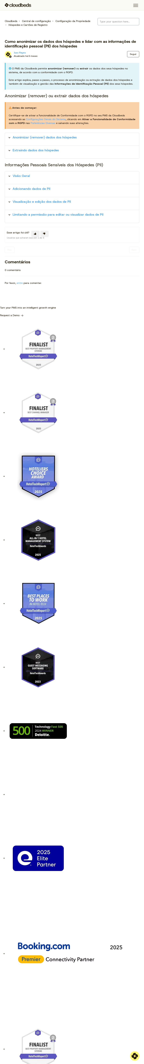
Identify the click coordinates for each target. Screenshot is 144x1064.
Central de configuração (36, 21)
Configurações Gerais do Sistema (46, 119)
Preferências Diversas (43, 123)
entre (20, 283)
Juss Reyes (20, 52)
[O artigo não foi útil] (44, 234)
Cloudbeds (11, 21)
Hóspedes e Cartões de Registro (28, 25)
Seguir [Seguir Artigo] (133, 54)
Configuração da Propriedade (72, 21)
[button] (135, 5)
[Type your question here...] (118, 21)
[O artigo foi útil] (35, 234)
